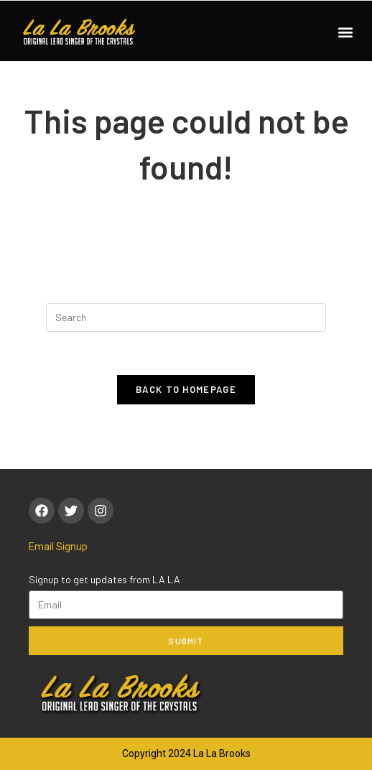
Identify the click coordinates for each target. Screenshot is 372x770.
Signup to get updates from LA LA (104, 579)
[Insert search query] (186, 317)
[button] (346, 33)
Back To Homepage (186, 389)
